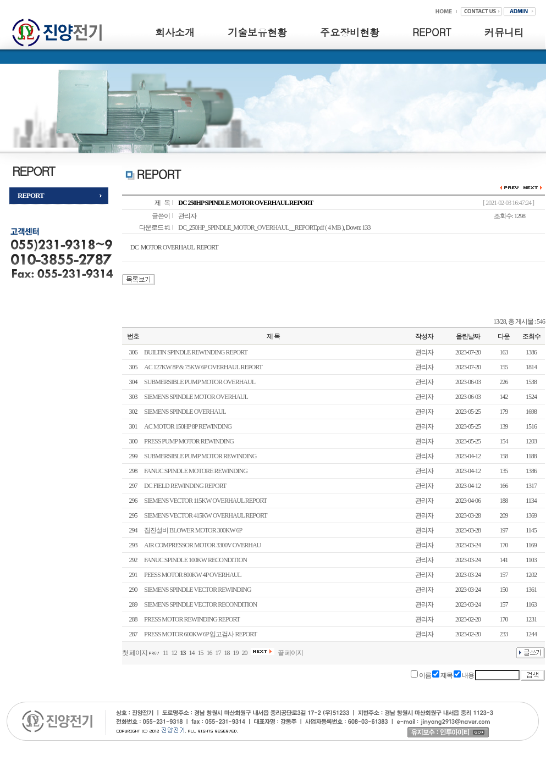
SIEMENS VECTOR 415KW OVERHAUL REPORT (205, 515)
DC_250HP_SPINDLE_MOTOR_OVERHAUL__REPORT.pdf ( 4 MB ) (261, 227)
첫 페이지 (134, 653)
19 (236, 653)
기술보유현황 (257, 32)
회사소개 (175, 32)
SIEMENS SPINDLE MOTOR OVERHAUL (196, 397)
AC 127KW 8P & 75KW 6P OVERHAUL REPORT (203, 367)
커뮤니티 (504, 32)
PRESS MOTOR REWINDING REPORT (192, 619)
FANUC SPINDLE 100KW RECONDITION (195, 560)
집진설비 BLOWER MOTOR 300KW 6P (193, 530)
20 (244, 653)
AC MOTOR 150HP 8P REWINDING (187, 426)
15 (200, 653)
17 (218, 653)
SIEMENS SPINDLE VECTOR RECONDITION (200, 604)
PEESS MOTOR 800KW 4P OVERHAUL (192, 575)
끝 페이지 (290, 653)
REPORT (431, 32)
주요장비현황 (349, 32)
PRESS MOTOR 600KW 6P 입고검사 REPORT (200, 634)
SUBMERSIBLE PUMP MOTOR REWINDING (200, 456)
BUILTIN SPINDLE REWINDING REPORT (195, 352)
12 (174, 653)
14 (192, 653)
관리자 (187, 216)
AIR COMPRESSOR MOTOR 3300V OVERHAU (202, 545)
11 (165, 653)
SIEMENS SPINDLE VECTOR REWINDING (197, 589)
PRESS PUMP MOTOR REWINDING (189, 441)
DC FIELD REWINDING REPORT (185, 486)
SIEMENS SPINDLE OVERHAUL (185, 411)
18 (227, 653)
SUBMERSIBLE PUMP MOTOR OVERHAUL (199, 382)
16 (209, 653)
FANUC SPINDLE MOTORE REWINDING (195, 471)
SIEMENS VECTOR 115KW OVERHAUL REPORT (205, 500)
